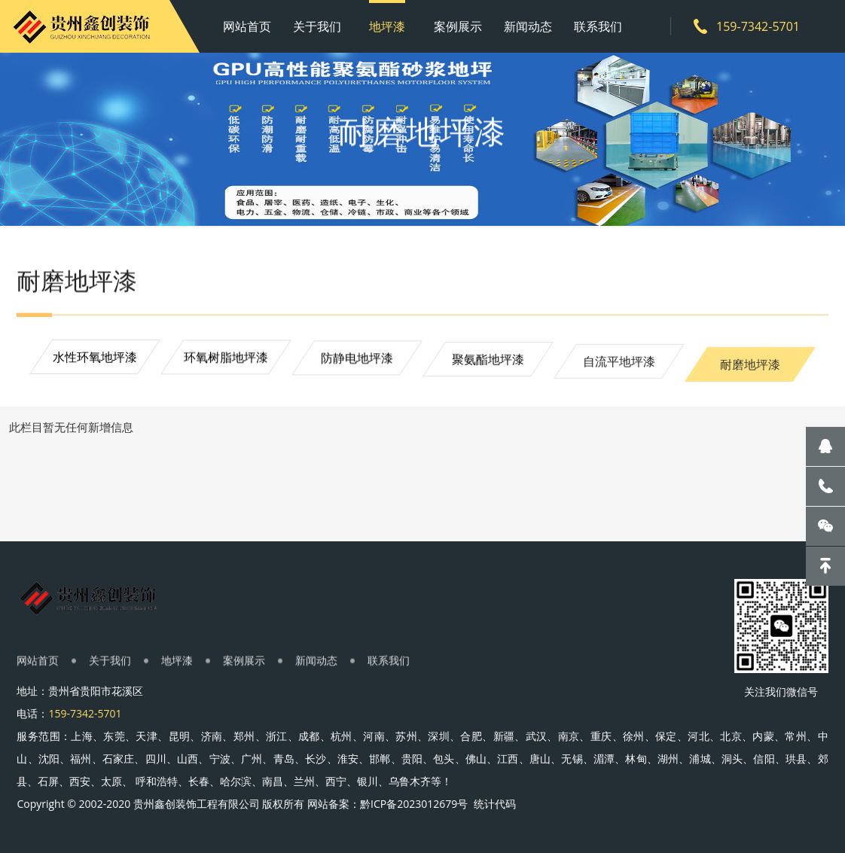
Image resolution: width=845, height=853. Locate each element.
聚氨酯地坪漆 (488, 368)
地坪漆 (387, 26)
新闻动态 (528, 26)
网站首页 (247, 26)
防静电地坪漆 (357, 363)
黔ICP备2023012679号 (415, 804)
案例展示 (458, 26)
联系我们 (598, 26)
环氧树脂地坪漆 (226, 361)
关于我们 (317, 26)
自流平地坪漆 (619, 374)
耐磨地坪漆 (750, 381)
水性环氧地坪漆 (95, 359)
